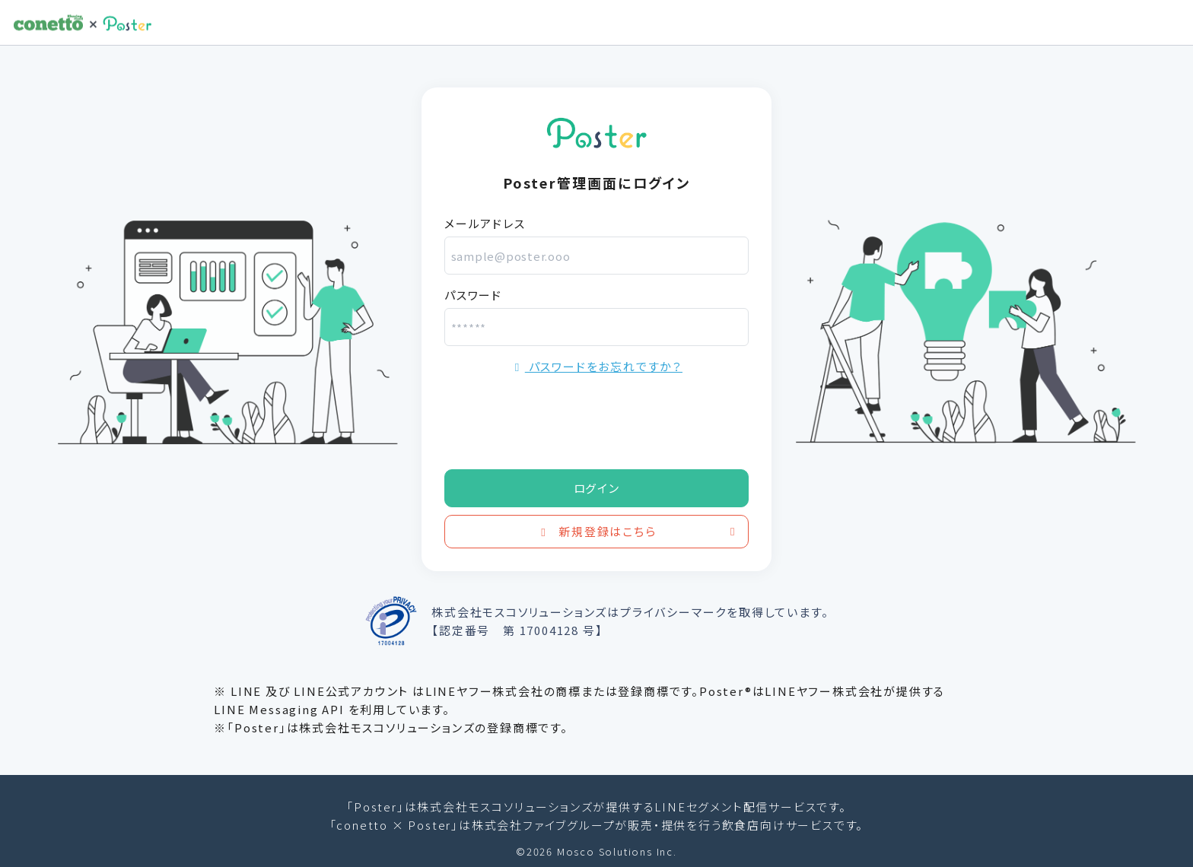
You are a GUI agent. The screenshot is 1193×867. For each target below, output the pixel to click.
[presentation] (560, 416)
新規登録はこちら (638, 531)
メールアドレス (485, 223)
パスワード (473, 295)
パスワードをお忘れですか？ (596, 366)
